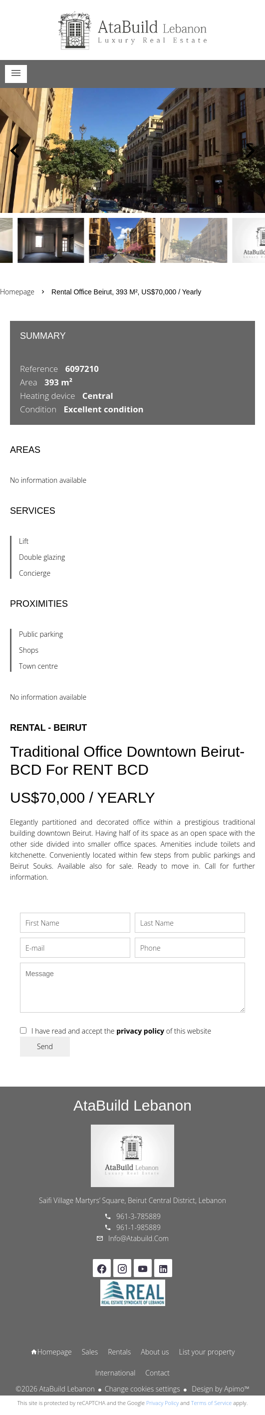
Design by (220, 1389)
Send (45, 1046)
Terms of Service (211, 1403)
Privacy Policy (162, 1403)
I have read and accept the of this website (121, 1031)
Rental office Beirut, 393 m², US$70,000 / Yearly (126, 292)
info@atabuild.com (138, 1238)
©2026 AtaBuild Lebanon (54, 1389)
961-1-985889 (138, 1227)
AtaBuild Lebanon (132, 1105)
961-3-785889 (138, 1216)
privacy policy (140, 1031)
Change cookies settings (142, 1389)
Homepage (133, 30)
